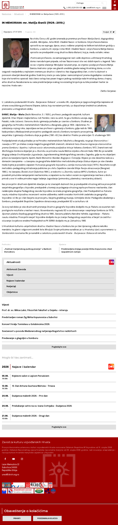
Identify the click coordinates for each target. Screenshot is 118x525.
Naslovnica (6, 14)
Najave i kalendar (16, 281)
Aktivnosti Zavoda (16, 269)
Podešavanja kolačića (47, 518)
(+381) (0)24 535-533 (72, 8)
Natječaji (11, 286)
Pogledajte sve (59, 347)
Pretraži (102, 3)
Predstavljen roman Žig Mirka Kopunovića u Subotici (29, 317)
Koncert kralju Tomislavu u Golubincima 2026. (26, 324)
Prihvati (17, 518)
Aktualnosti (19, 14)
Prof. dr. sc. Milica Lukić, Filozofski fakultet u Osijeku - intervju (35, 310)
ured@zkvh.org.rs (10, 474)
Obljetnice (12, 292)
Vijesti (10, 275)
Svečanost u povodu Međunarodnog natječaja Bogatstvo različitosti (39, 331)
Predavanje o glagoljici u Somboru (20, 338)
